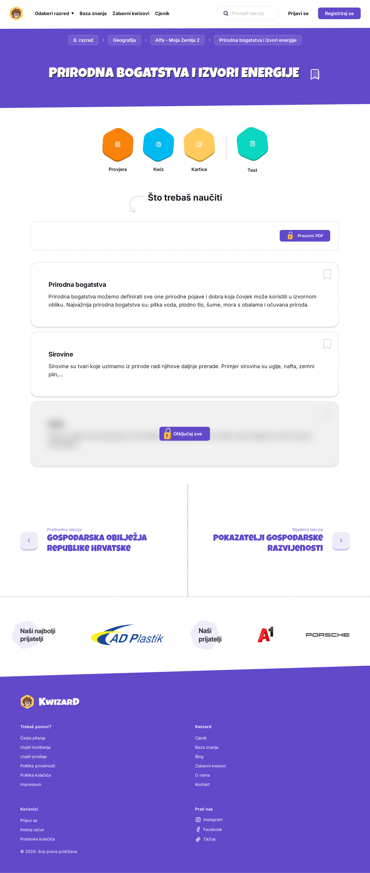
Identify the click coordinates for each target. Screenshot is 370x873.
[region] (185, 236)
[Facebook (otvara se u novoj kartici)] (208, 829)
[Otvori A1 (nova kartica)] (264, 635)
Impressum (30, 784)
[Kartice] (199, 149)
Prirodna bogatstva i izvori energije (258, 40)
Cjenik (201, 737)
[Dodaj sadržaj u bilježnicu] (327, 275)
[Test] (252, 149)
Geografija (124, 40)
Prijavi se (28, 820)
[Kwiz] (158, 149)
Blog (199, 756)
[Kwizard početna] (16, 13)
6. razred (83, 40)
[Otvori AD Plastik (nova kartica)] (127, 635)
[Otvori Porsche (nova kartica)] (327, 635)
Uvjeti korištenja (35, 747)
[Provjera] (118, 149)
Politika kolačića (35, 775)
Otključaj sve (183, 434)
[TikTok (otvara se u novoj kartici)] (205, 839)
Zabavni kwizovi (210, 765)
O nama (202, 775)
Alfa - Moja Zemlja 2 (178, 40)
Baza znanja (206, 747)
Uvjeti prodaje (33, 756)
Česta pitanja (32, 737)
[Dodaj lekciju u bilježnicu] (314, 74)
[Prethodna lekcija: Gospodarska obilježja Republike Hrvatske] (91, 541)
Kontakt (202, 784)
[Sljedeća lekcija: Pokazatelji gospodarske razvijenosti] (279, 541)
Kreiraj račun (32, 829)
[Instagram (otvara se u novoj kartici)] (208, 819)
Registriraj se (339, 13)
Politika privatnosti (37, 765)
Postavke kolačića (37, 838)
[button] (54, 13)
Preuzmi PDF (309, 236)
